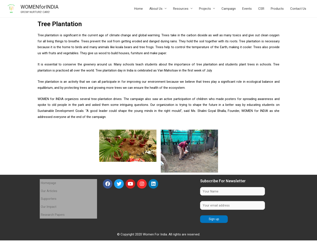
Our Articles (49, 189)
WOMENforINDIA (45, 7)
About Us (155, 9)
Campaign (228, 9)
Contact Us (298, 9)
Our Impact (49, 200)
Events (247, 9)
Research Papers (53, 206)
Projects (205, 9)
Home (138, 9)
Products (277, 9)
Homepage (48, 183)
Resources (180, 9)
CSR (261, 9)
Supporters (49, 195)
